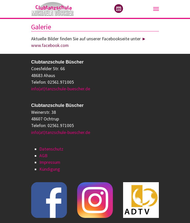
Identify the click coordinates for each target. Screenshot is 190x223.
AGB (43, 155)
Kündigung (49, 169)
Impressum (49, 162)
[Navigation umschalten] (156, 9)
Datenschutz (51, 149)
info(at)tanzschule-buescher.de (60, 89)
